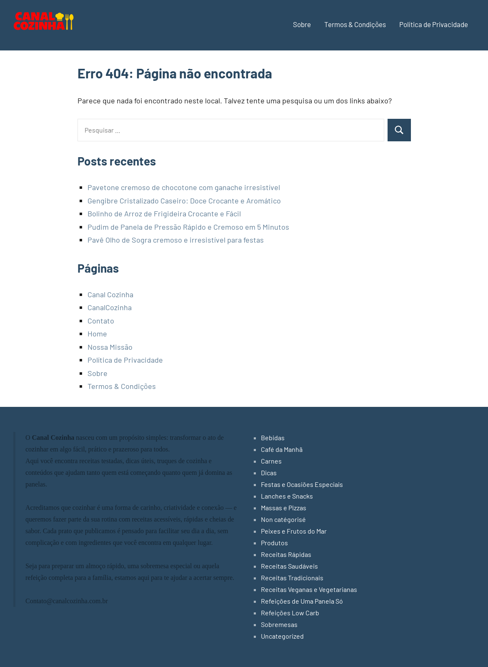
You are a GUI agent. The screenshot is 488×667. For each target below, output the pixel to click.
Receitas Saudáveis (289, 566)
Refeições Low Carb (290, 613)
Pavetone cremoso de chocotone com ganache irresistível (184, 187)
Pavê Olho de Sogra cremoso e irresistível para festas (176, 239)
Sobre (302, 24)
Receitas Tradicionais (292, 578)
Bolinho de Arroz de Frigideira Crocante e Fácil (164, 213)
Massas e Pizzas (283, 508)
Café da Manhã (282, 449)
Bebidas (273, 437)
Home (97, 333)
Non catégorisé (283, 519)
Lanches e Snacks (287, 496)
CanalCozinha (110, 307)
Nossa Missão (110, 346)
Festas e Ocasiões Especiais (302, 484)
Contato (101, 320)
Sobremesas (279, 624)
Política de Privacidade (433, 24)
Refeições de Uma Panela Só (302, 601)
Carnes (271, 461)
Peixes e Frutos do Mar (294, 531)
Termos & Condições (355, 24)
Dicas (269, 472)
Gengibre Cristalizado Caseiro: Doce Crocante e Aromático (184, 200)
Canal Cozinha (110, 294)
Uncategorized (282, 636)
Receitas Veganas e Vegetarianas (309, 589)
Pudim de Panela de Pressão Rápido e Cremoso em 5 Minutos (188, 226)
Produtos (274, 543)
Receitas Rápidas (286, 554)
